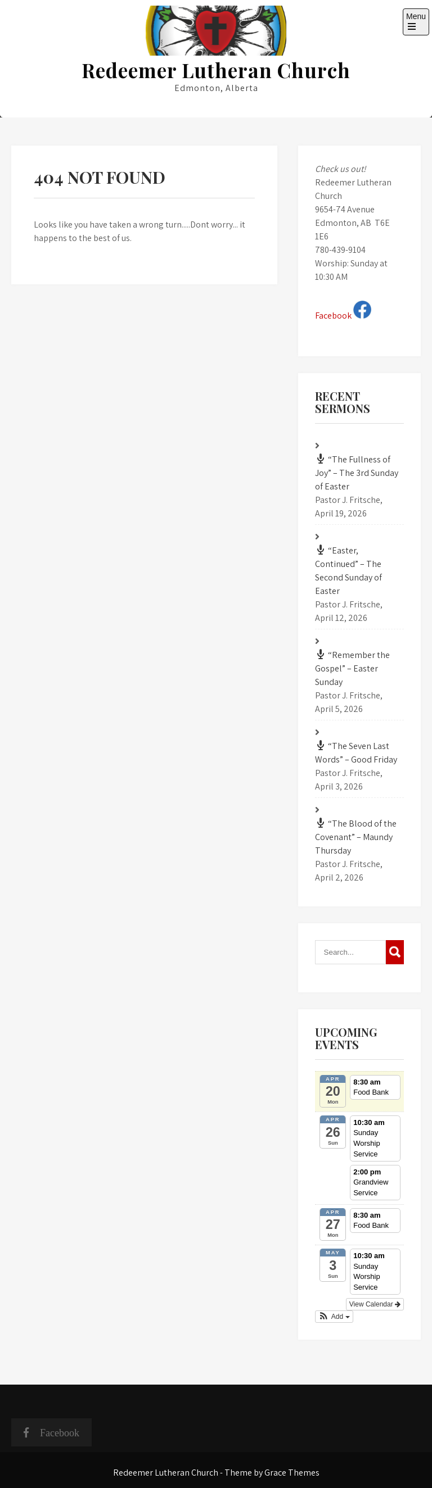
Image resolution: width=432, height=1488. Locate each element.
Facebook (343, 315)
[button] (334, 1316)
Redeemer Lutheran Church (216, 70)
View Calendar (374, 1304)
